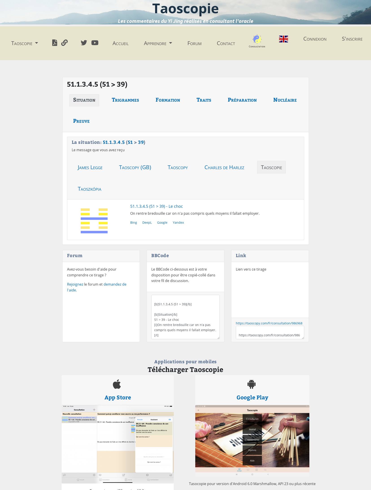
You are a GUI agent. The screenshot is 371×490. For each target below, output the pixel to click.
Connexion (315, 38)
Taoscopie (271, 167)
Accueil (121, 43)
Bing (133, 222)
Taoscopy (178, 167)
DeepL (147, 222)
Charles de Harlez (224, 167)
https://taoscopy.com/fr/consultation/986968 (269, 323)
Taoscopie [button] (22, 43)
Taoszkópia (89, 188)
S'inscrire (352, 38)
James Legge (90, 167)
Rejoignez (75, 284)
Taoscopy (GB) (135, 167)
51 (105, 142)
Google (162, 222)
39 (141, 142)
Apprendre (156, 43)
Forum (194, 43)
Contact (226, 43)
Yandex (178, 222)
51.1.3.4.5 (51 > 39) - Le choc (156, 206)
